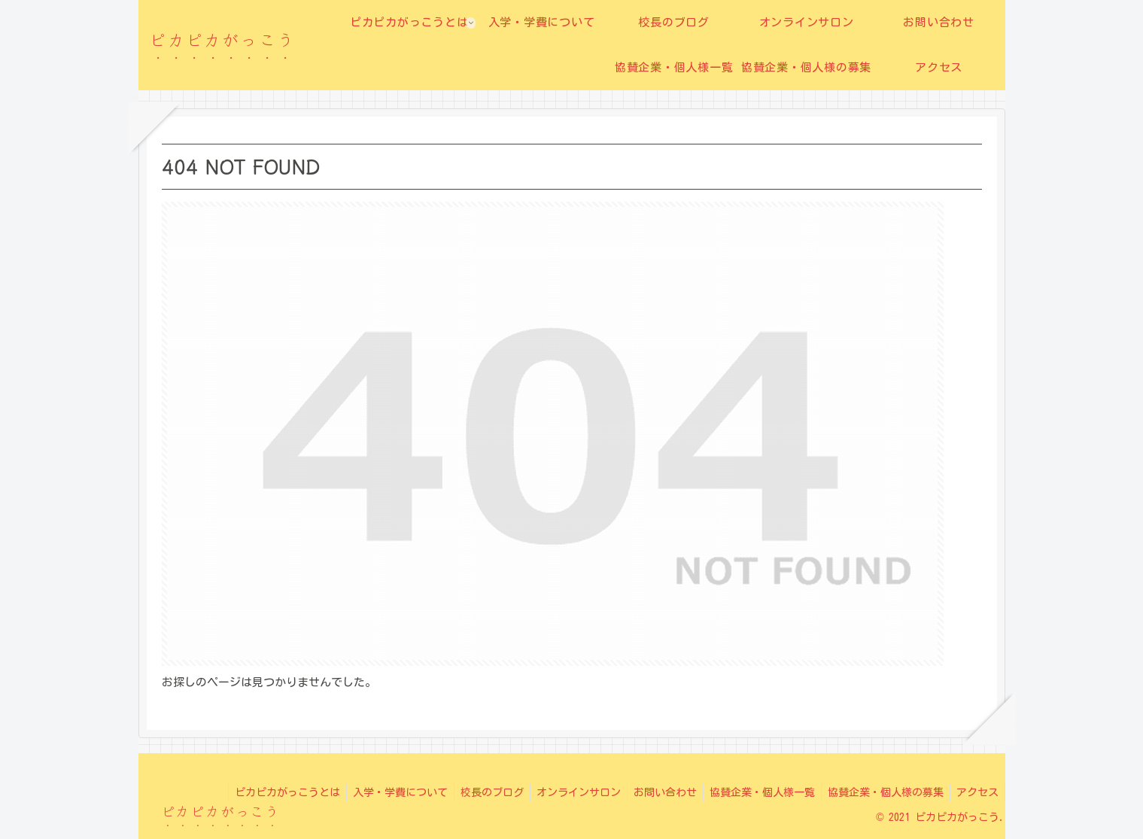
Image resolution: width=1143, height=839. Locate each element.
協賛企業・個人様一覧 (754, 792)
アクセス (976, 792)
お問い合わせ (654, 792)
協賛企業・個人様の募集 (881, 792)
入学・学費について (380, 792)
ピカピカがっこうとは (265, 792)
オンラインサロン (565, 792)
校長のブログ (475, 792)
